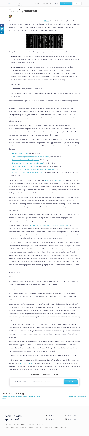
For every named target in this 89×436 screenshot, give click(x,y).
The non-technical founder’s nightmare (25, 160)
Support (23, 424)
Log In (77, 3)
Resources (31, 424)
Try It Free (66, 3)
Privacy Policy (9, 428)
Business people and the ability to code (25, 166)
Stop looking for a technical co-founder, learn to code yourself (33, 169)
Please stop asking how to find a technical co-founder (30, 157)
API (6, 424)
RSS (43, 424)
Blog (38, 424)
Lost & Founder (14, 424)
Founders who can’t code (20, 153)
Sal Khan (47, 180)
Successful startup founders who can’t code (27, 172)
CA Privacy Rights (60, 428)
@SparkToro (52, 415)
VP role (46, 21)
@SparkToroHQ (73, 415)
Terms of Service (20, 428)
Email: (34, 382)
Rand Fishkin (17, 16)
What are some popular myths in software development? (49, 225)
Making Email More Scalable (77, 396)
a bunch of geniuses (26, 363)
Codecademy (58, 180)
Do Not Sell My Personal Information (40, 428)
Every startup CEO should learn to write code (27, 163)
